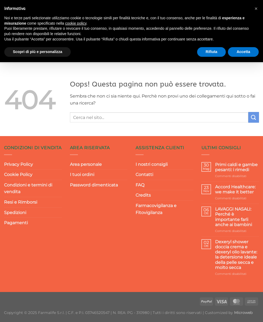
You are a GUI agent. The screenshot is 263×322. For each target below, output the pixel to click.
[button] (256, 8)
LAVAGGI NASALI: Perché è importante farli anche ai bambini (233, 217)
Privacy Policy (18, 164)
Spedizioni (15, 212)
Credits (143, 195)
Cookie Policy (18, 174)
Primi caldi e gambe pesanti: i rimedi (236, 167)
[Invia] (253, 117)
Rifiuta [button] (211, 52)
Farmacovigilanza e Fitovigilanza (156, 209)
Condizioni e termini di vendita (28, 188)
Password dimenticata (94, 185)
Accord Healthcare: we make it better (235, 189)
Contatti (144, 174)
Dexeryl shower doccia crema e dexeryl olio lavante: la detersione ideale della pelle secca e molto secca (236, 254)
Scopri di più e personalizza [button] (37, 52)
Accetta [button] (243, 52)
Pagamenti (16, 222)
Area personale (86, 164)
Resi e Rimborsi (20, 202)
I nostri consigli (152, 164)
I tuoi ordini (82, 174)
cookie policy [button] (75, 23)
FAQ (140, 185)
